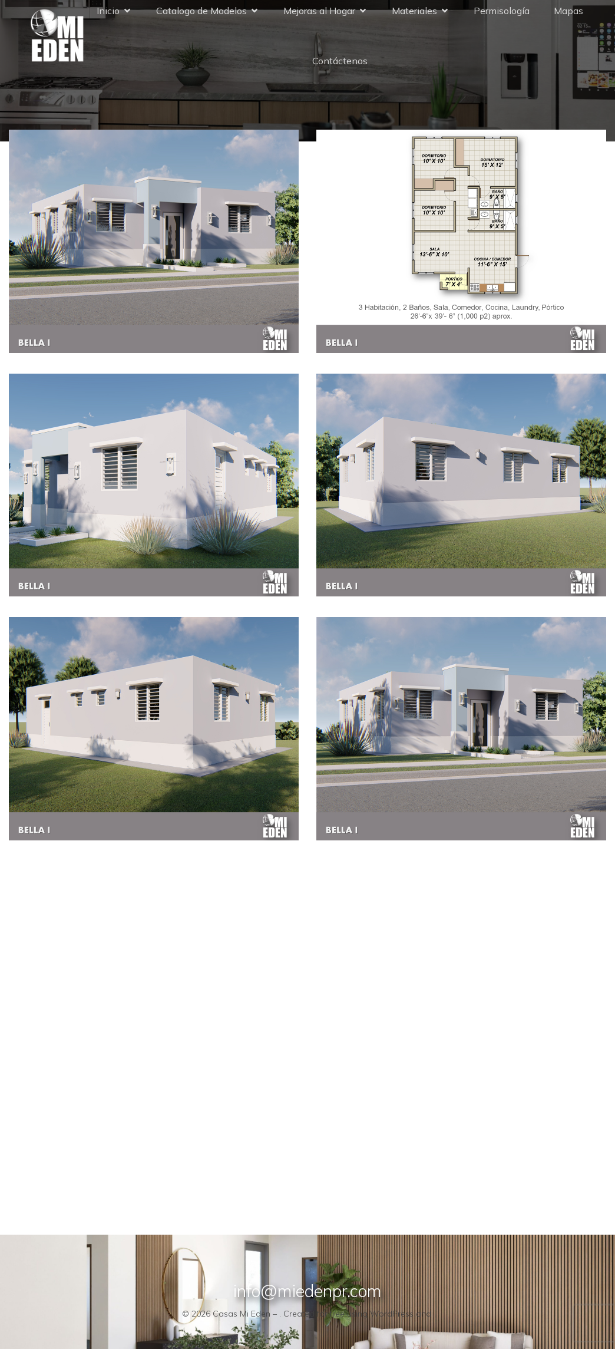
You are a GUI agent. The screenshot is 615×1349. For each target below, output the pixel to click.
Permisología (502, 13)
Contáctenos (340, 63)
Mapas (568, 13)
